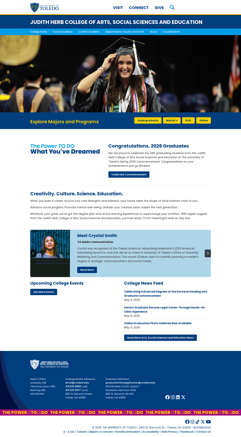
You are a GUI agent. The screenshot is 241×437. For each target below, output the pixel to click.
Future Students (62, 31)
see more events (43, 292)
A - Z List (68, 432)
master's (172, 120)
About (153, 31)
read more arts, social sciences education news (160, 337)
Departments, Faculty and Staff (124, 31)
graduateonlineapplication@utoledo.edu (130, 382)
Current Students (88, 31)
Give (159, 7)
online (203, 120)
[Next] (208, 253)
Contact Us (203, 432)
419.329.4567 (73, 390)
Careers (82, 432)
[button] (172, 7)
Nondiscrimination (127, 432)
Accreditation (171, 31)
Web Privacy (169, 432)
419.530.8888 (73, 386)
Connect (139, 7)
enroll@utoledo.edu (77, 382)
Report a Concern (101, 432)
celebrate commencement (128, 174)
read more (87, 270)
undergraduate (147, 120)
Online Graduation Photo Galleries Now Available (157, 323)
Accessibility (150, 432)
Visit (118, 7)
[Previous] (33, 253)
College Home (38, 31)
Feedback (187, 432)
